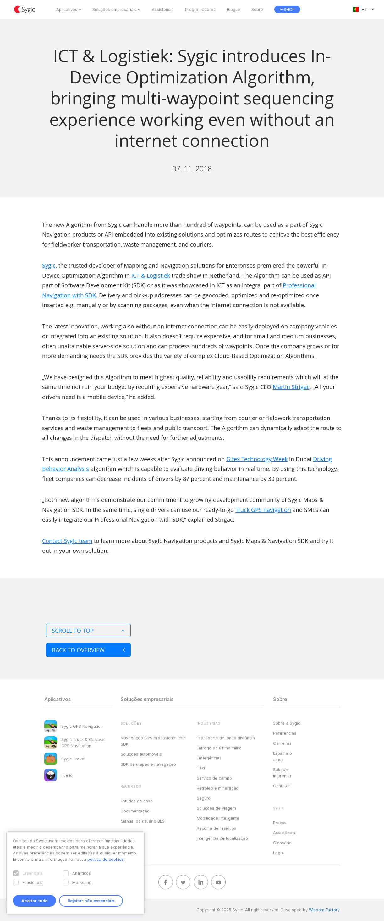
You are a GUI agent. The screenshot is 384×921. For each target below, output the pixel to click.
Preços (280, 822)
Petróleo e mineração (218, 788)
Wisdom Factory (324, 909)
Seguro (204, 798)
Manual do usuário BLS (143, 820)
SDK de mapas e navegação (148, 764)
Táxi (201, 767)
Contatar (281, 785)
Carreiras (282, 743)
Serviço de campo (214, 777)
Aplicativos (66, 9)
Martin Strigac (291, 387)
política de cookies (105, 859)
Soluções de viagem (216, 808)
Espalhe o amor (282, 756)
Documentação (135, 810)
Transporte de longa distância (226, 737)
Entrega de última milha (219, 747)
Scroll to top (88, 630)
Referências (284, 733)
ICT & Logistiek (150, 275)
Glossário (282, 842)
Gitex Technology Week (257, 459)
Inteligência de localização (222, 838)
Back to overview (88, 650)
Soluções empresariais (114, 9)
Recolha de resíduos (216, 828)
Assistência (163, 9)
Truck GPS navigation (263, 510)
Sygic (49, 265)
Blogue (233, 9)
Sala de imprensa (282, 772)
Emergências (209, 757)
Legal (278, 852)
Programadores (200, 9)
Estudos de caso (137, 800)
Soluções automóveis (141, 754)
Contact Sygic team (67, 541)
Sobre (257, 9)
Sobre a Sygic (286, 723)
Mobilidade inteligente (218, 818)
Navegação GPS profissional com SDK (153, 741)
